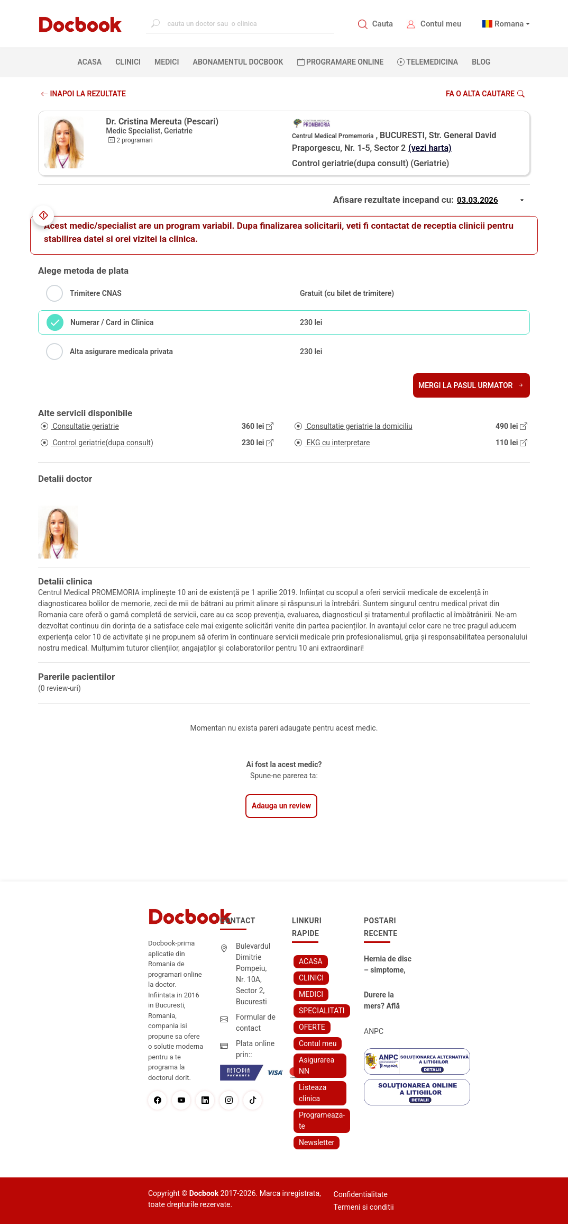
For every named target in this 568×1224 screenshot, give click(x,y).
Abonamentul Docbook (238, 62)
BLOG (481, 62)
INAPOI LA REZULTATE (83, 93)
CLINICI (128, 62)
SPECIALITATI (322, 1010)
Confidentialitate (361, 1194)
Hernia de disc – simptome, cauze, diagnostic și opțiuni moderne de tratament (387, 965)
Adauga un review (281, 806)
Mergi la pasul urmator (471, 385)
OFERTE (312, 1027)
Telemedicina (427, 62)
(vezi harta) (430, 148)
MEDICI (166, 62)
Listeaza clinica (312, 1093)
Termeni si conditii (364, 1207)
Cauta (382, 24)
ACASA (92, 61)
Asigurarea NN (316, 1065)
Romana (509, 24)
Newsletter (316, 1142)
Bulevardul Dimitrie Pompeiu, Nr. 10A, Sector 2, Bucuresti (253, 974)
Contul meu (440, 24)
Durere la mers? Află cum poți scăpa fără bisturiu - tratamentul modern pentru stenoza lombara (383, 1001)
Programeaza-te (322, 1120)
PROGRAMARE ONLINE (340, 62)
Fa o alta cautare (485, 93)
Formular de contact (256, 1022)
